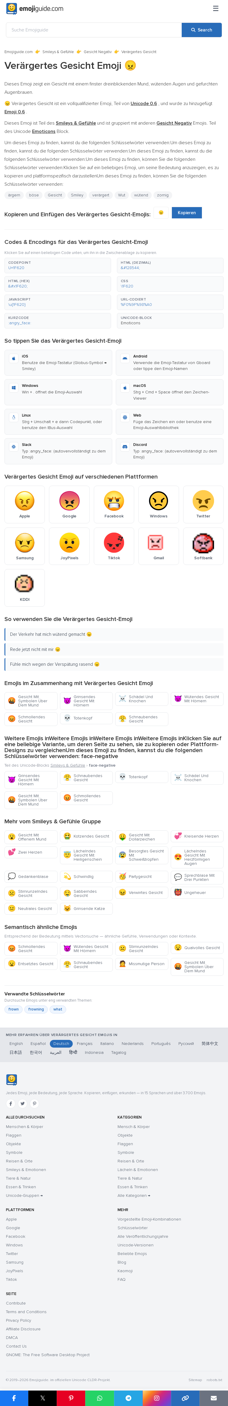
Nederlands (133, 1043)
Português (161, 1043)
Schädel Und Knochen (135, 698)
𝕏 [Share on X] (42, 1398)
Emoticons (130, 322)
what (57, 1009)
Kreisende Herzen (196, 836)
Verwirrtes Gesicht (140, 893)
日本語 (16, 1052)
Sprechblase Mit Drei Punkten (194, 877)
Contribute (16, 1303)
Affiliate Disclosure (23, 1329)
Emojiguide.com (18, 52)
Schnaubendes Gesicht (138, 719)
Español (38, 1043)
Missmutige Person (141, 964)
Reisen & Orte (19, 1161)
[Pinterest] (34, 1103)
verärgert (100, 195)
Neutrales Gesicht (30, 909)
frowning (36, 1009)
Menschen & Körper (24, 1126)
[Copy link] (185, 1398)
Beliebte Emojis (132, 1253)
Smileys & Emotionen (26, 1169)
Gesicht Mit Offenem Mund (27, 837)
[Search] (202, 30)
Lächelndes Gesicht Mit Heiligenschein (82, 855)
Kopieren (187, 212)
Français (85, 1043)
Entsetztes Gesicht (30, 964)
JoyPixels (14, 1270)
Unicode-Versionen (135, 1245)
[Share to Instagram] (156, 1398)
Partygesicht (135, 877)
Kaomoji (125, 1270)
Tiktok (11, 1279)
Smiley (77, 195)
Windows (14, 1245)
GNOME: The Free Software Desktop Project (48, 1354)
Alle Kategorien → (134, 1195)
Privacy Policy (18, 1320)
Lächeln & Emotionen (138, 1169)
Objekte (13, 1143)
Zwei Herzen (25, 852)
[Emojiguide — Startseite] (11, 1080)
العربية (55, 1052)
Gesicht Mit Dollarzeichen (136, 837)
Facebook (15, 1236)
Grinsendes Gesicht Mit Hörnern (79, 701)
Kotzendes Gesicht (86, 836)
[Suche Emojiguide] (94, 30)
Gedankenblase (28, 877)
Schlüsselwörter (133, 1227)
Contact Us (16, 1346)
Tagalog (118, 1052)
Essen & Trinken (21, 1186)
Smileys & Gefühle (58, 52)
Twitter (12, 1253)
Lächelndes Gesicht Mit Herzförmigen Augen (192, 857)
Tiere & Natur (18, 1178)
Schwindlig (78, 877)
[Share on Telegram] (128, 1398)
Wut (121, 195)
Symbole (14, 1152)
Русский (186, 1043)
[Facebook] (10, 1103)
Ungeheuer (190, 893)
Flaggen (13, 1135)
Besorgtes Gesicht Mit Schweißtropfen (141, 855)
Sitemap (195, 1380)
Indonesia (94, 1052)
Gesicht (55, 195)
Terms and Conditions (26, 1311)
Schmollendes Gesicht (26, 719)
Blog (122, 1262)
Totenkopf (77, 718)
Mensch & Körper (134, 1126)
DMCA (12, 1337)
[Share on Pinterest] (71, 1398)
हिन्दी (73, 1052)
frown (13, 1009)
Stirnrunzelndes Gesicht (28, 893)
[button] (57, 265)
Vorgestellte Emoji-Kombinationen (149, 1219)
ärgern (14, 195)
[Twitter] (22, 1103)
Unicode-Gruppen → (24, 1195)
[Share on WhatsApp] (99, 1398)
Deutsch (61, 1043)
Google (13, 1227)
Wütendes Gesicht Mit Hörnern (196, 698)
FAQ (122, 1279)
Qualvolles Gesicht (197, 948)
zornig (163, 195)
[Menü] (216, 9)
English (16, 1043)
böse (34, 195)
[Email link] (214, 1398)
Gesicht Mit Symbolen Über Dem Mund (27, 701)
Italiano (107, 1043)
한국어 (36, 1052)
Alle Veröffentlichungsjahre (143, 1236)
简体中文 (210, 1043)
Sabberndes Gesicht (80, 893)
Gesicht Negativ (98, 52)
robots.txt (214, 1380)
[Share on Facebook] (14, 1398)
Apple (11, 1219)
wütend (141, 195)
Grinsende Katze (84, 909)
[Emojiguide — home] (35, 9)
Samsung (14, 1262)
